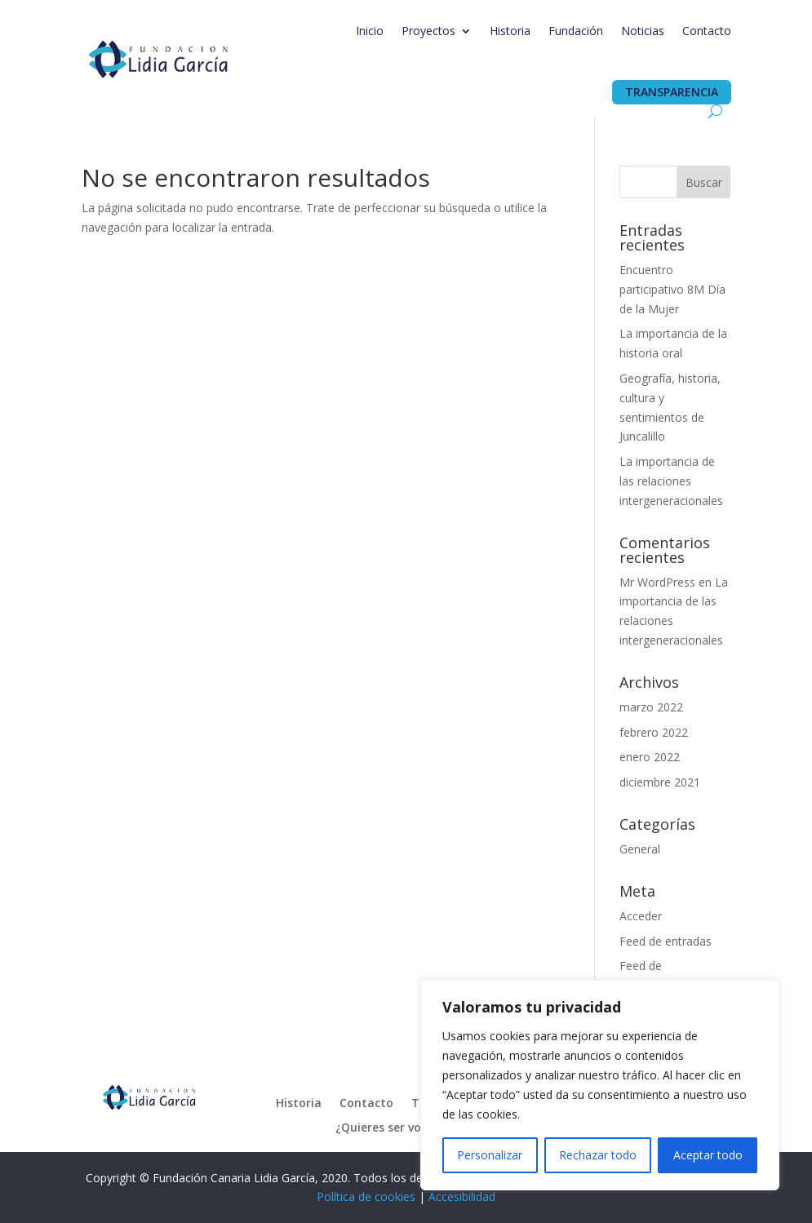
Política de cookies (366, 1196)
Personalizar (489, 1155)
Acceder (640, 916)
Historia (510, 30)
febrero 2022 (653, 732)
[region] (599, 1085)
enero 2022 (649, 756)
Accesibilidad (461, 1196)
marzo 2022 (651, 707)
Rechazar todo (598, 1155)
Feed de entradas (665, 941)
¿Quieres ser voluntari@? (406, 1128)
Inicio (370, 30)
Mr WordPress (657, 582)
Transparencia (671, 92)
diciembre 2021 (659, 782)
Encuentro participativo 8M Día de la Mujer (672, 289)
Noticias (642, 30)
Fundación (575, 30)
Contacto (706, 30)
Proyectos (428, 30)
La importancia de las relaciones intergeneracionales (671, 481)
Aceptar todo (708, 1155)
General (639, 849)
